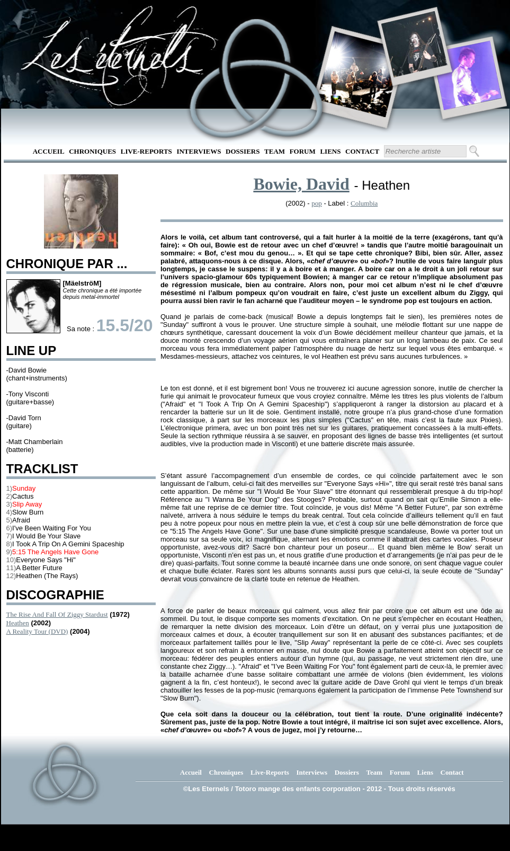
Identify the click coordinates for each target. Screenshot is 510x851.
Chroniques (92, 151)
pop (316, 203)
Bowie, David (301, 183)
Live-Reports (146, 151)
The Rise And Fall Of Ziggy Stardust (57, 614)
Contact (362, 151)
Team (274, 151)
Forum (303, 151)
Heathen (17, 623)
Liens (330, 151)
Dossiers (243, 151)
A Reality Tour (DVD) (37, 631)
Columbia (364, 203)
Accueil (49, 151)
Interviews (198, 151)
